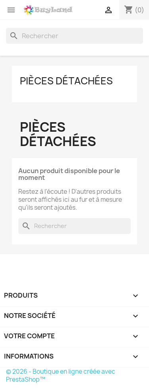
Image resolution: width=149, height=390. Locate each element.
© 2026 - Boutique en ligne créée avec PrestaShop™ (60, 375)
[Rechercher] (74, 36)
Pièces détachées (66, 81)
